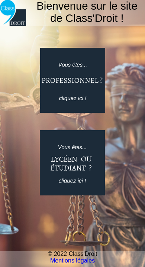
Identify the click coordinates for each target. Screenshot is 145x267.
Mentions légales (72, 260)
